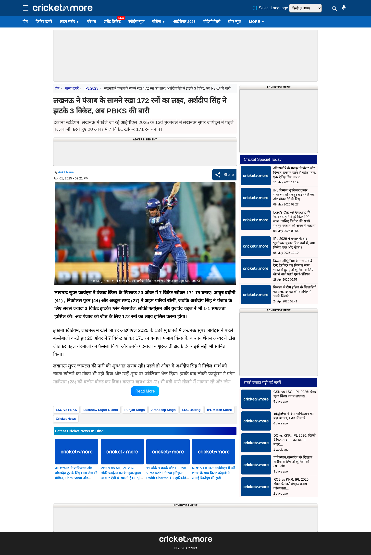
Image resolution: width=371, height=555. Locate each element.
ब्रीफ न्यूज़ (234, 21)
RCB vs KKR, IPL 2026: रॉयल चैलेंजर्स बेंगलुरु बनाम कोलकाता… (291, 483)
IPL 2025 (91, 88)
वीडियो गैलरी (211, 21)
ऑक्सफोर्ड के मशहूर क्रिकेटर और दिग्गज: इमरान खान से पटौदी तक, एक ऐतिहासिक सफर (294, 172)
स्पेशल (91, 21)
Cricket (191, 548)
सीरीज (158, 21)
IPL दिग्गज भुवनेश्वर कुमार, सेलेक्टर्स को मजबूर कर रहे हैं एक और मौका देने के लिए (293, 194)
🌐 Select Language (270, 8)
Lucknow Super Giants (100, 410)
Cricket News (66, 418)
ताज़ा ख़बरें (71, 88)
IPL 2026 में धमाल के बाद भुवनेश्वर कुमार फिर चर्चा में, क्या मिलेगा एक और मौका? (294, 243)
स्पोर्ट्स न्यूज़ (136, 21)
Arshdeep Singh (163, 410)
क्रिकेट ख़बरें (44, 21)
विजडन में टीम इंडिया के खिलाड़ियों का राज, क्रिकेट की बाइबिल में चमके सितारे (294, 291)
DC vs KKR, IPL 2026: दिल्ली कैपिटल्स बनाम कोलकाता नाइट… (294, 439)
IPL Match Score (219, 410)
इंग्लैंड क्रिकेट (112, 21)
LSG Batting (191, 410)
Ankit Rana (66, 172)
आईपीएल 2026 (184, 21)
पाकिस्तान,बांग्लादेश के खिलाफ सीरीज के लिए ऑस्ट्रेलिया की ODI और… (293, 461)
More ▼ (257, 21)
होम (25, 21)
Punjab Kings (134, 410)
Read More (145, 391)
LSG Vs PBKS (66, 410)
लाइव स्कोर (69, 21)
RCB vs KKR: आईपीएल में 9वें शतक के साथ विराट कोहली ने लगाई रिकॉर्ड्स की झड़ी (213, 473)
